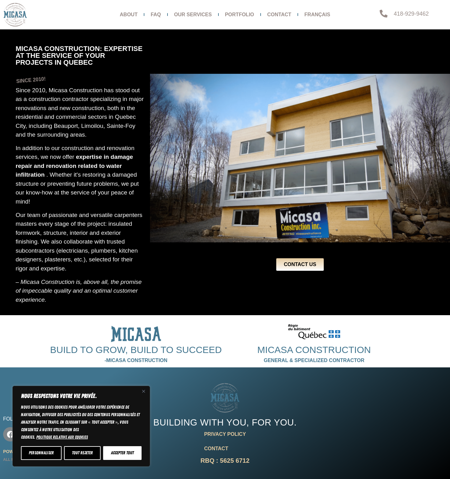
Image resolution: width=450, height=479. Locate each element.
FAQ (156, 14)
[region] (81, 426)
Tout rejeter (82, 453)
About (129, 14)
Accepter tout (122, 453)
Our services (193, 14)
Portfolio (239, 14)
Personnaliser (41, 453)
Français (317, 14)
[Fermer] (143, 391)
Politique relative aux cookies (62, 437)
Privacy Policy (225, 434)
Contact (279, 14)
